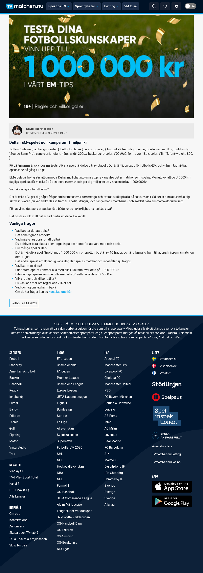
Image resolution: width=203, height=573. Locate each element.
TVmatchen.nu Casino (166, 462)
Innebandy (16, 397)
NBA (60, 473)
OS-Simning (65, 536)
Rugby (13, 390)
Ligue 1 (62, 403)
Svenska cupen (67, 435)
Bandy (13, 409)
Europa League (67, 390)
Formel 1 (63, 485)
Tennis (13, 422)
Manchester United (117, 384)
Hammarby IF (113, 479)
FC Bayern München (118, 397)
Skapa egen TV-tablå (23, 533)
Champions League (70, 384)
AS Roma (110, 416)
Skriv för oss (18, 545)
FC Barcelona (113, 447)
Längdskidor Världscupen (74, 511)
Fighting (14, 435)
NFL (60, 479)
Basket (14, 378)
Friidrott (14, 416)
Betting (111, 6)
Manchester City (115, 365)
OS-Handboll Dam (69, 523)
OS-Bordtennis (67, 542)
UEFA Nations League (72, 397)
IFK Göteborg (113, 473)
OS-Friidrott (65, 530)
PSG (107, 390)
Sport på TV (59, 6)
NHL (60, 460)
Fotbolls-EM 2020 (24, 303)
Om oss (14, 514)
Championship (67, 365)
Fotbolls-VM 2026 (69, 447)
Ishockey (15, 365)
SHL (60, 454)
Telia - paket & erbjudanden (28, 539)
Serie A (62, 416)
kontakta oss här (60, 292)
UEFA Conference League (74, 498)
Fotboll (14, 359)
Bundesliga (64, 409)
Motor (13, 441)
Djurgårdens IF (114, 466)
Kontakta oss (18, 520)
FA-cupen (63, 371)
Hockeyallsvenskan (70, 466)
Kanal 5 (14, 484)
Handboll (15, 384)
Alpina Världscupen (70, 504)
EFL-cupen (64, 359)
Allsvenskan (65, 428)
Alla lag (109, 504)
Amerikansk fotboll (22, 371)
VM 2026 (130, 6)
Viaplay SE (16, 471)
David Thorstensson (39, 128)
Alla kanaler (17, 496)
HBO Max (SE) (19, 490)
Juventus (110, 435)
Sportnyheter (87, 6)
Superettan (64, 441)
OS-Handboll (66, 492)
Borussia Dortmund (117, 403)
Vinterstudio (17, 447)
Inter (107, 422)
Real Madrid (112, 441)
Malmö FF (111, 460)
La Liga (62, 422)
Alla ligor (63, 549)
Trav (12, 454)
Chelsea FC (112, 378)
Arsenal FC (112, 359)
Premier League (68, 378)
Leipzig (109, 409)
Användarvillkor (162, 446)
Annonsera (16, 526)
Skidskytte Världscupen (73, 517)
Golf (12, 428)
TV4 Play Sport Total (23, 477)
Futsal (13, 403)
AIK (106, 454)
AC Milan (110, 428)
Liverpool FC (113, 371)
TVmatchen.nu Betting (166, 454)
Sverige (109, 485)
